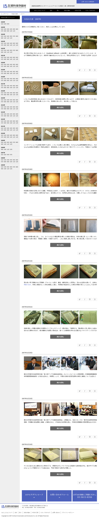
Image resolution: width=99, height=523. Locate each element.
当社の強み (67, 10)
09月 (8, 31)
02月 (5, 24)
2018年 (3, 77)
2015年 (3, 98)
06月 (17, 29)
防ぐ (58, 10)
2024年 (3, 34)
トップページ (4, 14)
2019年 (3, 69)
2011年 (3, 126)
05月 (14, 29)
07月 (2, 31)
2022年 (3, 48)
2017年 (3, 84)
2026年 (3, 22)
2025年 (3, 27)
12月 (14, 31)
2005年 (3, 165)
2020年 (3, 62)
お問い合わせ (56, 512)
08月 (5, 31)
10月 (11, 31)
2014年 (3, 105)
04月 (11, 29)
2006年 (3, 158)
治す (51, 10)
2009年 (3, 140)
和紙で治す (27, 284)
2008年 (3, 147)
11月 (8, 38)
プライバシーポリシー (68, 512)
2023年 (3, 41)
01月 (2, 24)
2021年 (3, 55)
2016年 (3, 91)
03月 (8, 24)
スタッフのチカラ (90, 10)
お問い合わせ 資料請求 (87, 1)
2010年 (3, 133)
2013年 (3, 112)
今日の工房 (78, 10)
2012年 (3, 119)
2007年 (3, 152)
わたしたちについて (39, 10)
